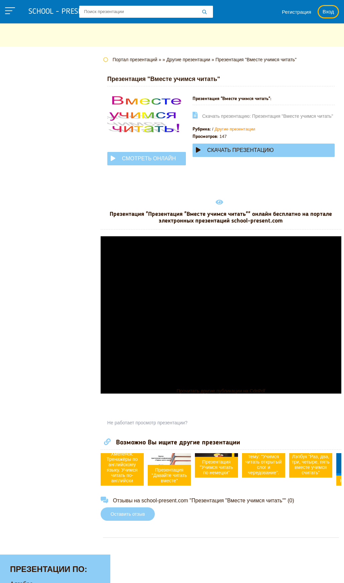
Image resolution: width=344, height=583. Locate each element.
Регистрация (296, 12)
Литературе (26, 180)
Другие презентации (223, 137)
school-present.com (48, 567)
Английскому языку (37, 86)
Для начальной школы (41, 149)
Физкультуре (27, 304)
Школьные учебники (297, 571)
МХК (16, 221)
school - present (65, 12)
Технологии (26, 283)
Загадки (251, 571)
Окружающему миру (38, 252)
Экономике (25, 346)
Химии (19, 325)
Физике (20, 294)
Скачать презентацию (247, 160)
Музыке (20, 211)
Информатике (29, 159)
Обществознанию (34, 242)
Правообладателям (206, 571)
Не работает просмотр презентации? (160, 424)
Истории (21, 169)
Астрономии (27, 97)
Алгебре (21, 76)
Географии (25, 117)
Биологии (23, 107)
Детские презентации (39, 138)
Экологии (23, 335)
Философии (26, 315)
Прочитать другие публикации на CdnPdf (227, 392)
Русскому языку (32, 273)
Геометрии (25, 128)
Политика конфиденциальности (130, 571)
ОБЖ (17, 232)
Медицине (24, 200)
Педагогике (25, 263)
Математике (27, 190)
